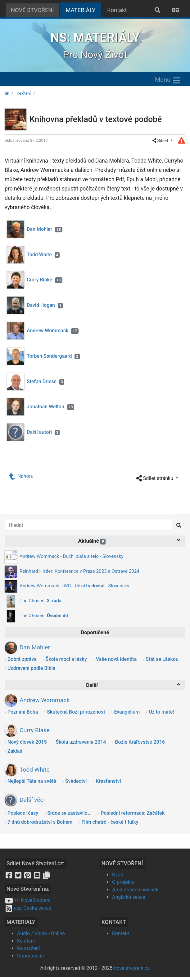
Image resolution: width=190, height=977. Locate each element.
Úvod (117, 875)
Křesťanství (108, 781)
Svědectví (76, 781)
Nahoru (21, 476)
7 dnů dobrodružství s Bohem (40, 822)
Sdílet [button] (160, 140)
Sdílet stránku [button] (155, 478)
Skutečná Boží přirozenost (76, 712)
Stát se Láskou (162, 659)
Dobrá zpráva (22, 659)
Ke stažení (28, 948)
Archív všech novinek (135, 890)
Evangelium (127, 712)
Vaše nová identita (116, 659)
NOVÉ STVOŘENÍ (32, 10)
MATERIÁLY (84, 9)
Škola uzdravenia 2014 (81, 742)
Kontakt (117, 10)
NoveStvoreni (27, 900)
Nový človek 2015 (27, 742)
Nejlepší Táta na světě (31, 781)
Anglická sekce (128, 897)
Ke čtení (23, 93)
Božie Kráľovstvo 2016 (140, 742)
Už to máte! (161, 712)
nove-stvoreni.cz (132, 968)
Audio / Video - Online (41, 933)
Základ (14, 751)
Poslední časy (22, 813)
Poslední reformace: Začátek (133, 813)
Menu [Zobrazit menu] (168, 80)
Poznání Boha (22, 712)
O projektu (123, 882)
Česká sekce (28, 908)
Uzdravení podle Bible (31, 668)
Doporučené (30, 956)
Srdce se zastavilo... (69, 813)
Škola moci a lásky (66, 659)
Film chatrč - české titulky (110, 822)
